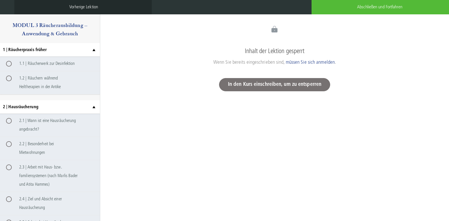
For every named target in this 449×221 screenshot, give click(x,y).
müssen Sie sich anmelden (310, 62)
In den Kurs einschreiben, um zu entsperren (274, 84)
